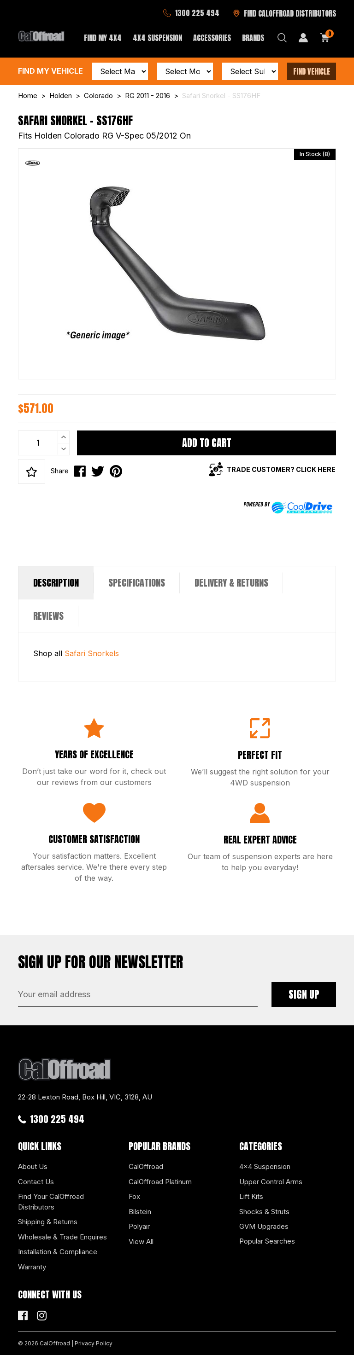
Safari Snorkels (92, 653)
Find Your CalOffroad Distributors (51, 1201)
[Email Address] (138, 994)
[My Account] (303, 37)
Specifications (136, 583)
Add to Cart (206, 442)
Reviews (48, 616)
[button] (31, 471)
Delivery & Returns (231, 583)
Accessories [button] (212, 37)
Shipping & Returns (47, 1221)
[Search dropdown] (282, 37)
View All (141, 1241)
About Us (32, 1166)
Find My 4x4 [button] (103, 37)
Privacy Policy (93, 1343)
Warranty (32, 1266)
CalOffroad (146, 1166)
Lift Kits (251, 1196)
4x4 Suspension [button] (157, 37)
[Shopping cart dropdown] (325, 37)
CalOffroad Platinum (160, 1181)
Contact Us (36, 1181)
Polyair (139, 1226)
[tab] (56, 582)
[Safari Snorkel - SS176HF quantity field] (44, 442)
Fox (134, 1196)
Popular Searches (267, 1241)
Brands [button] (253, 37)
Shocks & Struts (264, 1211)
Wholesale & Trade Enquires (62, 1237)
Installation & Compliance (57, 1251)
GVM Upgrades (264, 1226)
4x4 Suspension (264, 1166)
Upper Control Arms (270, 1181)
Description (56, 583)
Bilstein (140, 1211)
